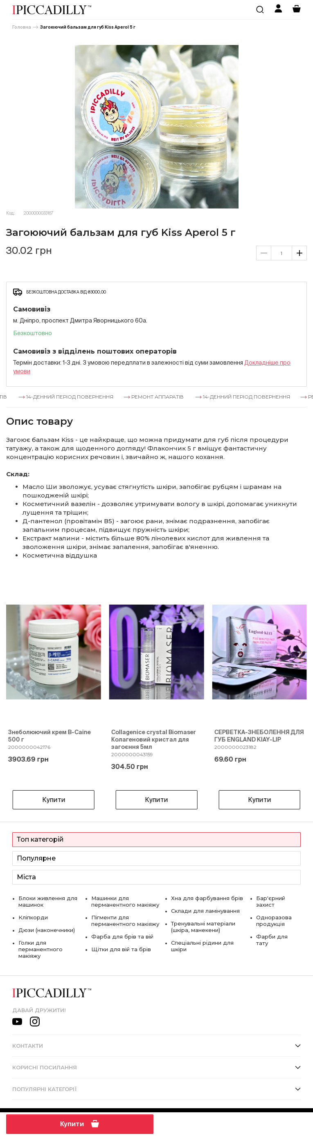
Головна (21, 27)
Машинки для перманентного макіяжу (125, 901)
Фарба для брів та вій (122, 936)
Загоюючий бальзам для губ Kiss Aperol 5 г (87, 27)
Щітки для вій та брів (121, 949)
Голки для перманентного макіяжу (40, 949)
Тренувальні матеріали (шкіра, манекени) (203, 926)
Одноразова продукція (274, 920)
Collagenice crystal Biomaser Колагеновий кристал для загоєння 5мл (153, 739)
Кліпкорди (33, 917)
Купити (79, 1124)
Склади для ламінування (205, 910)
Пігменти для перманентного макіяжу (125, 920)
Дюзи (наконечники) (46, 930)
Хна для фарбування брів (207, 898)
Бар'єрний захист (270, 901)
